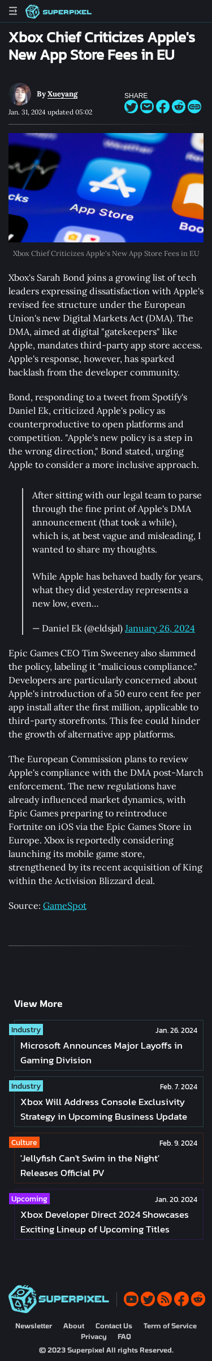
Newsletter (33, 1325)
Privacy (93, 1336)
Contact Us (114, 1325)
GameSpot (64, 905)
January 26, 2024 (160, 628)
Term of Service (170, 1325)
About (73, 1325)
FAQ (124, 1336)
